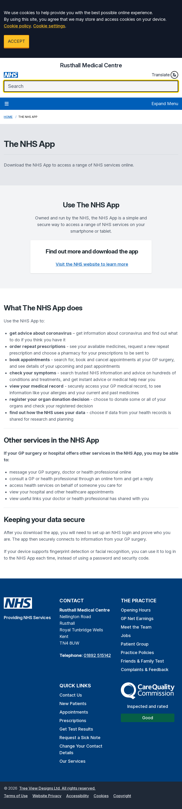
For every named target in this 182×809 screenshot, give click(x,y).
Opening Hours (136, 610)
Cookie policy (17, 25)
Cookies (101, 795)
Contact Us (70, 695)
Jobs (126, 635)
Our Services (72, 761)
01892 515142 (97, 655)
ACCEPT (16, 41)
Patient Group (135, 644)
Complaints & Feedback (144, 669)
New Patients (72, 703)
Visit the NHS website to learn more (92, 264)
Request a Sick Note (79, 737)
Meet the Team (136, 627)
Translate (165, 75)
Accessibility (77, 795)
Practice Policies (137, 652)
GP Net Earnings (137, 618)
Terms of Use (16, 795)
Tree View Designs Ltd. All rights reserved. (57, 788)
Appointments (73, 712)
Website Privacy (46, 795)
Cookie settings (49, 25)
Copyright (122, 795)
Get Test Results (76, 729)
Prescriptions (72, 720)
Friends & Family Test (142, 661)
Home (8, 117)
